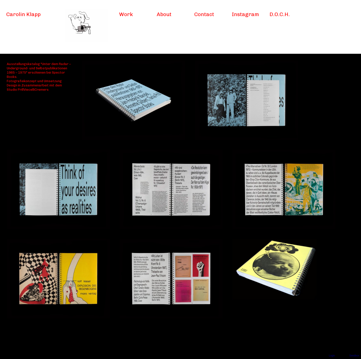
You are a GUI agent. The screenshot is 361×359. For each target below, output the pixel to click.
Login (332, 355)
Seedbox (354, 355)
